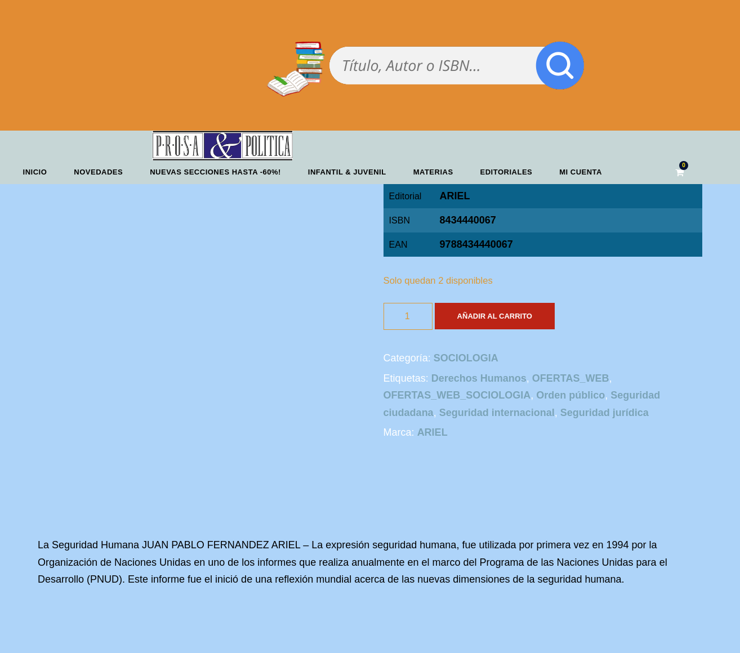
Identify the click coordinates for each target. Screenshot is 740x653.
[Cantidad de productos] (408, 316)
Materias (433, 172)
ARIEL (455, 196)
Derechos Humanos (479, 378)
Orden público (570, 395)
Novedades (98, 172)
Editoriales (506, 172)
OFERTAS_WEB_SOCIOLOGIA (457, 395)
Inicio (35, 172)
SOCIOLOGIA (466, 358)
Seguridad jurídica (604, 412)
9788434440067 (476, 244)
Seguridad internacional (497, 412)
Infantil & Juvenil (347, 172)
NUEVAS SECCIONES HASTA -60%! (215, 172)
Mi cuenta (580, 172)
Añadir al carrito (494, 316)
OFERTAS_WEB (570, 378)
